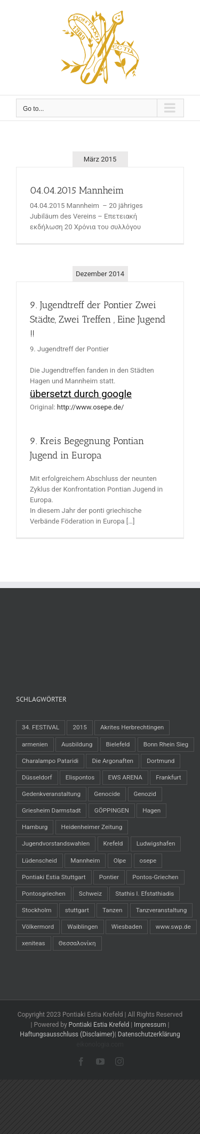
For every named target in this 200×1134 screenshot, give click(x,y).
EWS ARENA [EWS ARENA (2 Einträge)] (125, 777)
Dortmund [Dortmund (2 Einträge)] (160, 761)
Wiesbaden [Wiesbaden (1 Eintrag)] (126, 926)
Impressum (150, 1024)
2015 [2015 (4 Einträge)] (79, 727)
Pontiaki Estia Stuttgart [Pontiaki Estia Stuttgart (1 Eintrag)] (54, 877)
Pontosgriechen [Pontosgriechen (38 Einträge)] (44, 893)
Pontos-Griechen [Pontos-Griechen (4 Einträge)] (155, 877)
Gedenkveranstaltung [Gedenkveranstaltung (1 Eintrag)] (51, 794)
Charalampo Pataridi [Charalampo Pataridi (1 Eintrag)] (50, 761)
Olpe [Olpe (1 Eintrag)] (120, 860)
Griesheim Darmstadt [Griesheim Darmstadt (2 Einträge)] (51, 810)
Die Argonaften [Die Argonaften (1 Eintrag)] (112, 761)
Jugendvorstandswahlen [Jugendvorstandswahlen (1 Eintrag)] (56, 843)
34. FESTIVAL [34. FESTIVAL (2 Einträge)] (40, 727)
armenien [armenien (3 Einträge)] (35, 744)
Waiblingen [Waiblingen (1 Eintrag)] (82, 926)
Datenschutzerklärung (149, 1034)
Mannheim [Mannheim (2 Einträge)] (85, 860)
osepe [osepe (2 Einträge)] (148, 860)
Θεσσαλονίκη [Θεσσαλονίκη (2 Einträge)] (77, 943)
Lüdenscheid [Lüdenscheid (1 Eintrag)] (39, 860)
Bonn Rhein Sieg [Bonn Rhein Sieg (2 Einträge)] (165, 744)
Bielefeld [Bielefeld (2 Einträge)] (118, 744)
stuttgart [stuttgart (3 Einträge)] (77, 910)
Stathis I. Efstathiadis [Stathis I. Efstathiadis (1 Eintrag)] (144, 893)
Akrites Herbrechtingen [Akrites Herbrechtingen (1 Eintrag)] (132, 727)
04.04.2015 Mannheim (77, 190)
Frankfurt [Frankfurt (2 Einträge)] (168, 777)
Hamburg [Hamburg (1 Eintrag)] (34, 827)
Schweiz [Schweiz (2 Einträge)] (90, 893)
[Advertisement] (101, 637)
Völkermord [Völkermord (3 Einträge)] (38, 926)
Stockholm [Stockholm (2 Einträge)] (37, 910)
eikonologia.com (99, 1044)
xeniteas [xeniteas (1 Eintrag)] (33, 943)
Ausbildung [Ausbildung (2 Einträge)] (76, 744)
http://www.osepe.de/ (90, 407)
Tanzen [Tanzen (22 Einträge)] (112, 910)
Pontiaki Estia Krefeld (99, 1024)
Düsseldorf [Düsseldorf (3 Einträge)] (37, 777)
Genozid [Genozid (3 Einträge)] (145, 794)
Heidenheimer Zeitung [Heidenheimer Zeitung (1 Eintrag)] (92, 827)
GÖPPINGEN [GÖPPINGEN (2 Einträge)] (111, 810)
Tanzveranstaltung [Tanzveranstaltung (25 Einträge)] (161, 910)
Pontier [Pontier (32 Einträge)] (109, 877)
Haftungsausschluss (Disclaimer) (67, 1034)
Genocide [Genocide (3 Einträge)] (107, 794)
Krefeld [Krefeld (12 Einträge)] (113, 843)
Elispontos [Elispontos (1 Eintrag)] (80, 777)
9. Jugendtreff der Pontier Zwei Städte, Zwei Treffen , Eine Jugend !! (97, 319)
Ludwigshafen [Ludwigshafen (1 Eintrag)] (156, 843)
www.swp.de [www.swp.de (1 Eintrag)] (173, 926)
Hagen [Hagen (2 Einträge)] (151, 810)
